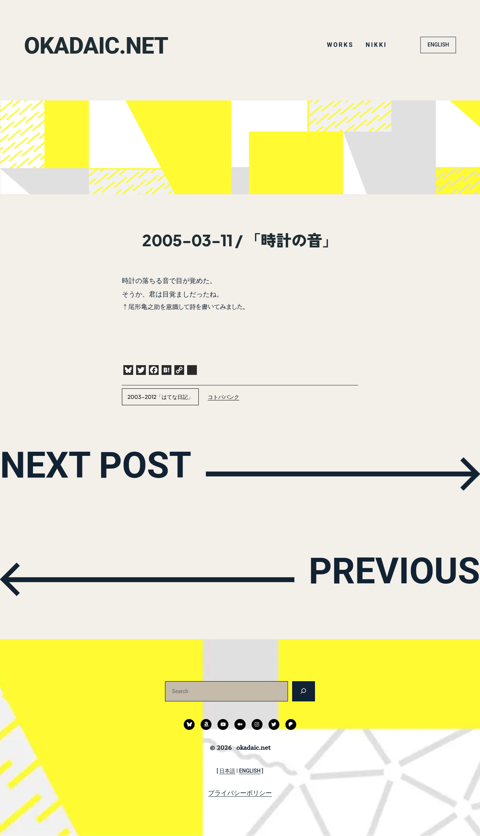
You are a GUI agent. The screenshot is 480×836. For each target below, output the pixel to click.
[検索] (303, 691)
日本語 (227, 771)
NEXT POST (115, 472)
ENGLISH (438, 45)
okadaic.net (106, 44)
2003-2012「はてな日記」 (160, 396)
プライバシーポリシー (240, 793)
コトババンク (223, 396)
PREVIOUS (377, 578)
